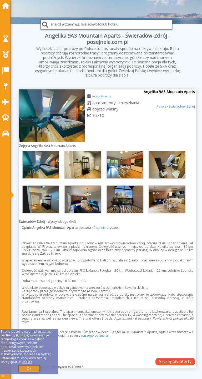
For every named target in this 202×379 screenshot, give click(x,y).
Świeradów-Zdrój (182, 106)
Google (22, 335)
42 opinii (98, 227)
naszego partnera (94, 335)
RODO (27, 362)
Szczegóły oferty (175, 361)
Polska (161, 106)
